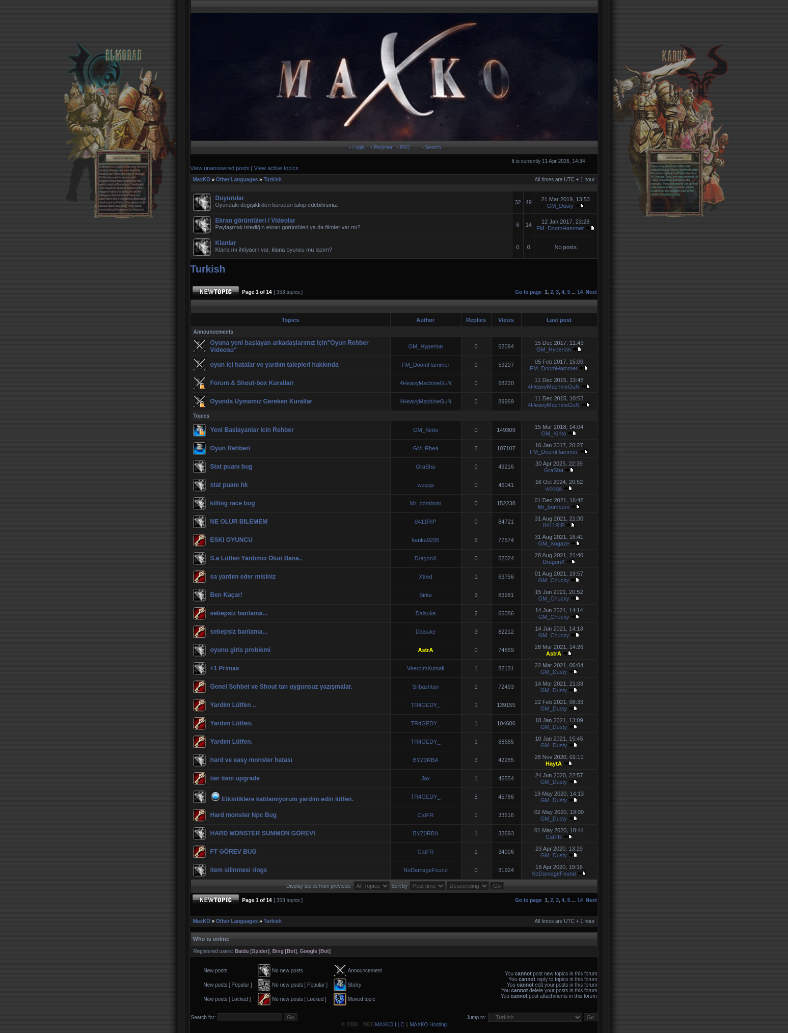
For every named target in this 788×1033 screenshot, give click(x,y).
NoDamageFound (425, 870)
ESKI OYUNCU (231, 539)
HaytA (554, 763)
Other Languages (237, 179)
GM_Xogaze (553, 543)
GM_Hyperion (426, 346)
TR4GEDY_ (425, 705)
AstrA (425, 650)
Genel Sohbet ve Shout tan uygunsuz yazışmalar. (281, 686)
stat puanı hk (229, 484)
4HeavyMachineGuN (426, 383)
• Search (431, 147)
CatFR (426, 815)
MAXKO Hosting (428, 1024)
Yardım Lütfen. (231, 723)
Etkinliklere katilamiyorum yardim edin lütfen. (288, 799)
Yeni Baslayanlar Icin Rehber (252, 429)
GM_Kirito (425, 430)
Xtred (425, 577)
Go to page (528, 292)
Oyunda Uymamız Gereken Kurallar (261, 401)
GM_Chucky (553, 580)
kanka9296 (426, 540)
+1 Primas (224, 668)
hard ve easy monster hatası (251, 760)
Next (591, 292)
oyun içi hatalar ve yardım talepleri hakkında (274, 364)
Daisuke (426, 613)
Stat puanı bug (231, 466)
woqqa (425, 485)
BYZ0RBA (425, 760)
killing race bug (232, 503)
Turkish (272, 179)
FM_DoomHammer (561, 228)
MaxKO (201, 179)
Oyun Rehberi (230, 448)
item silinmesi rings (238, 870)
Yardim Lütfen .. (233, 705)
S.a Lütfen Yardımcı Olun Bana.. (256, 558)
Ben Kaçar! (226, 595)
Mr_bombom (426, 503)
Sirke (425, 595)
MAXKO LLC (389, 1024)
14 (580, 292)
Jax (425, 778)
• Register (381, 147)
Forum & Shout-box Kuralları (252, 383)
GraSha (426, 467)
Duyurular (229, 198)
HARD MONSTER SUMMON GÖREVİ (262, 833)
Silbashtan (426, 687)
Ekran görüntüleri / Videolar (255, 220)
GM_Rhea (425, 448)
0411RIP (426, 522)
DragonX (426, 558)
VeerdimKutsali (425, 668)
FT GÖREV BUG (233, 851)
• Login (357, 147)
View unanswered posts (220, 168)
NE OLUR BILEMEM (239, 521)
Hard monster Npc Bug (243, 815)
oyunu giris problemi (240, 650)
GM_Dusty (560, 206)
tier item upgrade (235, 778)
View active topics (276, 168)
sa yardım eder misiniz (243, 576)
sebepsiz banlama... (239, 613)
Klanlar (225, 243)
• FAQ (403, 147)
